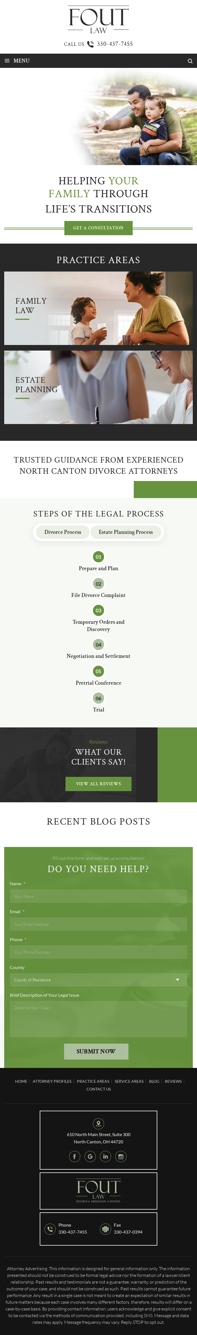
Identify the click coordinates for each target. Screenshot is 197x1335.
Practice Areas (93, 1081)
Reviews (173, 1081)
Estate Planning (36, 385)
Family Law (31, 306)
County (17, 967)
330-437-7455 (115, 44)
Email (17, 911)
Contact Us (98, 1089)
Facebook (74, 1156)
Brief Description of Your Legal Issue (44, 995)
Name (17, 883)
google (90, 1156)
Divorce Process (62, 532)
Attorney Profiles (52, 1081)
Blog (154, 1081)
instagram (120, 1156)
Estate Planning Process (126, 532)
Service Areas (129, 1081)
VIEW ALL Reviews (98, 784)
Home (21, 1081)
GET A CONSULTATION (98, 228)
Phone (18, 939)
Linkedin (105, 1156)
